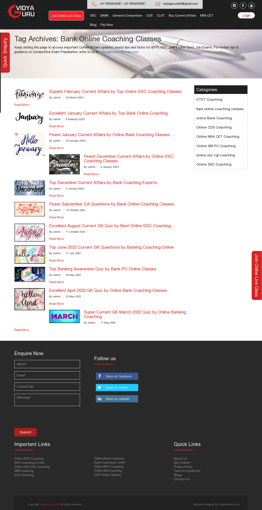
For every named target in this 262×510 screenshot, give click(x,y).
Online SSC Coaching (213, 164)
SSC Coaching (24, 475)
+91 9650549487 (111, 3)
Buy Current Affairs (182, 15)
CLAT (161, 15)
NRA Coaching (24, 471)
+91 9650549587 (134, 3)
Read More (21, 104)
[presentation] (45, 418)
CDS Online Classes (107, 474)
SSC (93, 15)
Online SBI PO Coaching (216, 146)
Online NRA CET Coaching (217, 136)
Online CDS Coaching (214, 127)
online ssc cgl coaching (215, 155)
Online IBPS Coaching (108, 466)
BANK (104, 15)
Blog (93, 24)
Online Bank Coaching (109, 458)
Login (246, 15)
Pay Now (107, 24)
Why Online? (182, 462)
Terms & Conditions (187, 471)
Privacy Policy (183, 466)
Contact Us (182, 479)
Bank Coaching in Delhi (109, 462)
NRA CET (206, 15)
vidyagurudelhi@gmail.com (180, 3)
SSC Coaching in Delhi (29, 462)
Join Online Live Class (66, 15)
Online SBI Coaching (108, 470)
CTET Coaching (209, 99)
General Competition (127, 15)
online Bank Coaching (214, 118)
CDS (149, 15)
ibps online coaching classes (220, 109)
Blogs (178, 475)
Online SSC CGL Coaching (32, 466)
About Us (180, 458)
